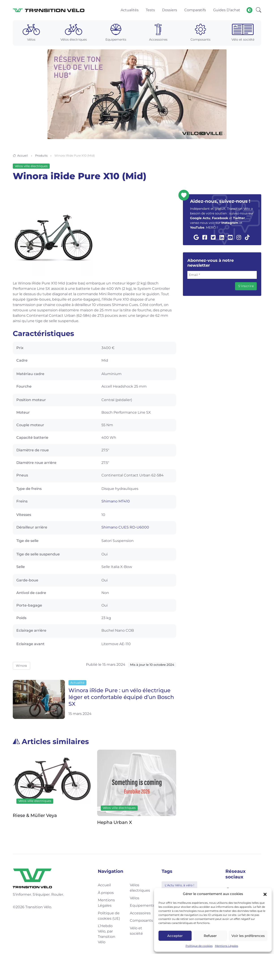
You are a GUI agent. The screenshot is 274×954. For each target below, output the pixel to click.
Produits (41, 156)
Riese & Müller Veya (35, 816)
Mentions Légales (226, 945)
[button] (265, 894)
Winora (21, 666)
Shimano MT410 (115, 502)
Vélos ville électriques (31, 167)
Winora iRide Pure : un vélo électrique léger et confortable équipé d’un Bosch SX (121, 698)
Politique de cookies (199, 945)
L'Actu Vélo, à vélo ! (179, 886)
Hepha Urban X (114, 823)
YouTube (197, 228)
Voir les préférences (248, 936)
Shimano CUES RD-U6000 (125, 528)
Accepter (175, 936)
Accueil (22, 156)
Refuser (210, 936)
